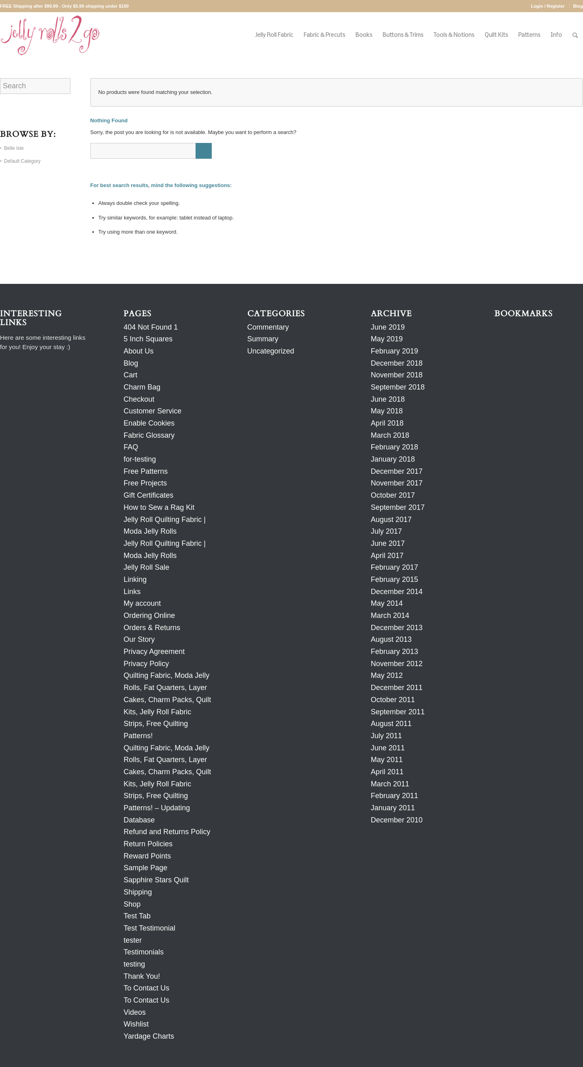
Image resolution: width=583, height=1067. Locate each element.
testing (134, 964)
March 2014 (390, 615)
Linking (135, 579)
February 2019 (394, 351)
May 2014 (387, 603)
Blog (578, 6)
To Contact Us (146, 988)
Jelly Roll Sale (146, 567)
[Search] (575, 35)
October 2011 (393, 700)
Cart (130, 375)
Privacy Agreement (154, 651)
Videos (134, 1012)
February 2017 (394, 567)
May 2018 (387, 411)
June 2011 (388, 748)
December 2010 (397, 820)
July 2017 (386, 531)
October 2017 (393, 495)
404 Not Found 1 (150, 327)
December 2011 (397, 688)
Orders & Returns (151, 628)
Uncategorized (270, 351)
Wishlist (136, 1024)
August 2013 (391, 639)
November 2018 (397, 375)
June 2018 (388, 399)
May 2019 (387, 339)
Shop (131, 904)
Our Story (139, 639)
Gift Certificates (148, 495)
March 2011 (390, 784)
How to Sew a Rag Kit (158, 507)
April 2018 (387, 423)
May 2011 (387, 760)
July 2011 (386, 736)
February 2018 (394, 447)
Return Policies (147, 844)
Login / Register (547, 6)
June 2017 (388, 543)
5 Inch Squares (147, 339)
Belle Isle (14, 148)
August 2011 (391, 724)
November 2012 (397, 664)
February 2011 (394, 796)
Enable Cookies (148, 423)
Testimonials (143, 952)
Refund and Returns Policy (166, 832)
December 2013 (397, 628)
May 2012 (387, 675)
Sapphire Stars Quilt (156, 880)
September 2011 (398, 712)
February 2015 (394, 579)
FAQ (130, 447)
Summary (263, 339)
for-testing (139, 459)
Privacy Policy (146, 664)
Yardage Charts (148, 1036)
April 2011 (387, 772)
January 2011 (393, 808)
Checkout (138, 399)
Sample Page (145, 868)
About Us (138, 351)
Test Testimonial (149, 928)
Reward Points (147, 856)
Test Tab (137, 916)
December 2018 (397, 363)
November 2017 (397, 483)
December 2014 (397, 592)
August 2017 (391, 519)
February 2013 (394, 651)
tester (132, 940)
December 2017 (397, 471)
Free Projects (145, 483)
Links (131, 592)
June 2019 (388, 327)
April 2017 (387, 556)
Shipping (137, 892)
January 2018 (393, 459)
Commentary (268, 327)
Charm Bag (141, 387)
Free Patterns (145, 471)
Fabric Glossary (148, 435)
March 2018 (390, 435)
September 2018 (398, 387)
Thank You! (141, 976)
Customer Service (152, 411)
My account (142, 603)
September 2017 (398, 507)
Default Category (22, 161)
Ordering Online (149, 615)
